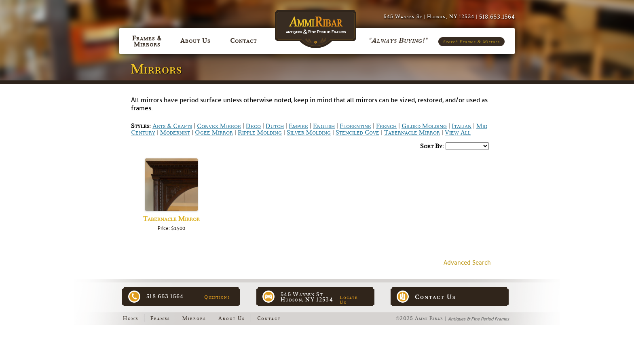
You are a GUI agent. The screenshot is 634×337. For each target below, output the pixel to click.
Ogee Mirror (214, 132)
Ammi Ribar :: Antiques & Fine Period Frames (317, 25)
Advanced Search (467, 263)
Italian (461, 126)
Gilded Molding (424, 126)
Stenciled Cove (357, 132)
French (386, 126)
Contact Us (435, 297)
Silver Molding (309, 132)
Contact (269, 318)
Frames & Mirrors (147, 41)
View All (458, 132)
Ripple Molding (260, 132)
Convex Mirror (219, 126)
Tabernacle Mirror (412, 132)
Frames (160, 318)
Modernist (175, 132)
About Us (231, 318)
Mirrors (194, 318)
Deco (253, 126)
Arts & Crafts (172, 126)
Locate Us (348, 300)
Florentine (355, 126)
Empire (298, 126)
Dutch (275, 126)
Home (130, 318)
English (324, 126)
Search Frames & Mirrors (471, 41)
